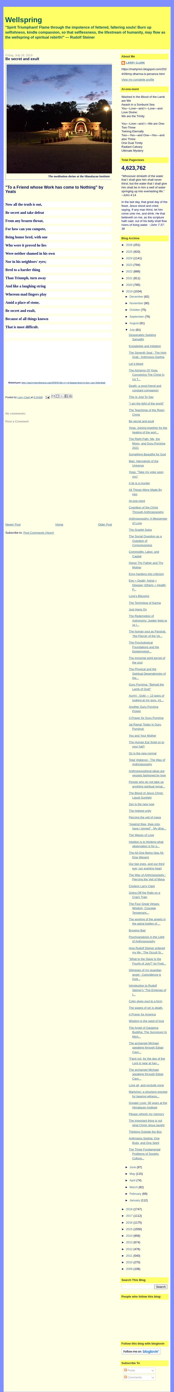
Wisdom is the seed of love (146, 1021)
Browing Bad (137, 930)
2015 (129, 1229)
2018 (129, 1209)
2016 (129, 1222)
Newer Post (13, 524)
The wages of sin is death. (146, 1007)
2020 (129, 284)
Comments (133, 1377)
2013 (129, 1242)
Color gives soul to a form (145, 1001)
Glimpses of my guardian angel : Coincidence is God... (145, 974)
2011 (129, 1255)
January (135, 1200)
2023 (129, 265)
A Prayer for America (142, 1014)
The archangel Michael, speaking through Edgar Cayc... (146, 1048)
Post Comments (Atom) (38, 532)
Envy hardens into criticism (146, 574)
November (137, 303)
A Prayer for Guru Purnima (146, 718)
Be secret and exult (141, 421)
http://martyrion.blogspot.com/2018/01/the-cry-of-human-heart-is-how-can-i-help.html (63, 382)
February (136, 1193)
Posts (129, 1370)
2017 (129, 1215)
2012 (129, 1249)
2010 (129, 1262)
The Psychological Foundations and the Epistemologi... (144, 647)
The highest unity (140, 810)
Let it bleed (136, 363)
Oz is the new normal (143, 753)
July (133, 329)
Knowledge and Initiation (145, 346)
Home (59, 524)
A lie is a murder (139, 483)
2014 (129, 1235)
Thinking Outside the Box (145, 1131)
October (135, 309)
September (137, 316)
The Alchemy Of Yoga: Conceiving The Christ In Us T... (146, 375)
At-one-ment (137, 501)
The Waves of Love (141, 835)
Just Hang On (138, 609)
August (135, 323)
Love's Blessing (139, 596)
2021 (129, 278)
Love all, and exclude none (146, 1085)
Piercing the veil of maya (145, 817)
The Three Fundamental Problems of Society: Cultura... (144, 1154)
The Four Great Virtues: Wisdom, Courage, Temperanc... (144, 908)
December (137, 296)
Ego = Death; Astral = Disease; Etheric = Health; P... (148, 585)
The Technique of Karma (145, 603)
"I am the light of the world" (146, 403)
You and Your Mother (142, 735)
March (134, 1187)
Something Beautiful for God (147, 454)
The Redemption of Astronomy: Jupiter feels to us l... (148, 620)
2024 (129, 258)
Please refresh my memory (146, 1114)
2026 (129, 245)
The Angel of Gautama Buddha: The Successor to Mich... (148, 1032)
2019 (129, 291)
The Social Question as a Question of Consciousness (145, 541)
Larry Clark (135, 63)
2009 (129, 1269)
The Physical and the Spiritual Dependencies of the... (147, 673)
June (133, 1167)
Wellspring (23, 20)
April (133, 1180)
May (133, 1173)
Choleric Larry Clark (142, 886)
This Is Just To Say (141, 397)
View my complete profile (137, 79)
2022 (129, 271)
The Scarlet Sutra (140, 529)
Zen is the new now (141, 804)
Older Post (105, 524)
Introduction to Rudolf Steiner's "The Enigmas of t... (147, 990)
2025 (129, 251)
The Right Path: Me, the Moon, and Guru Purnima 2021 (147, 443)
